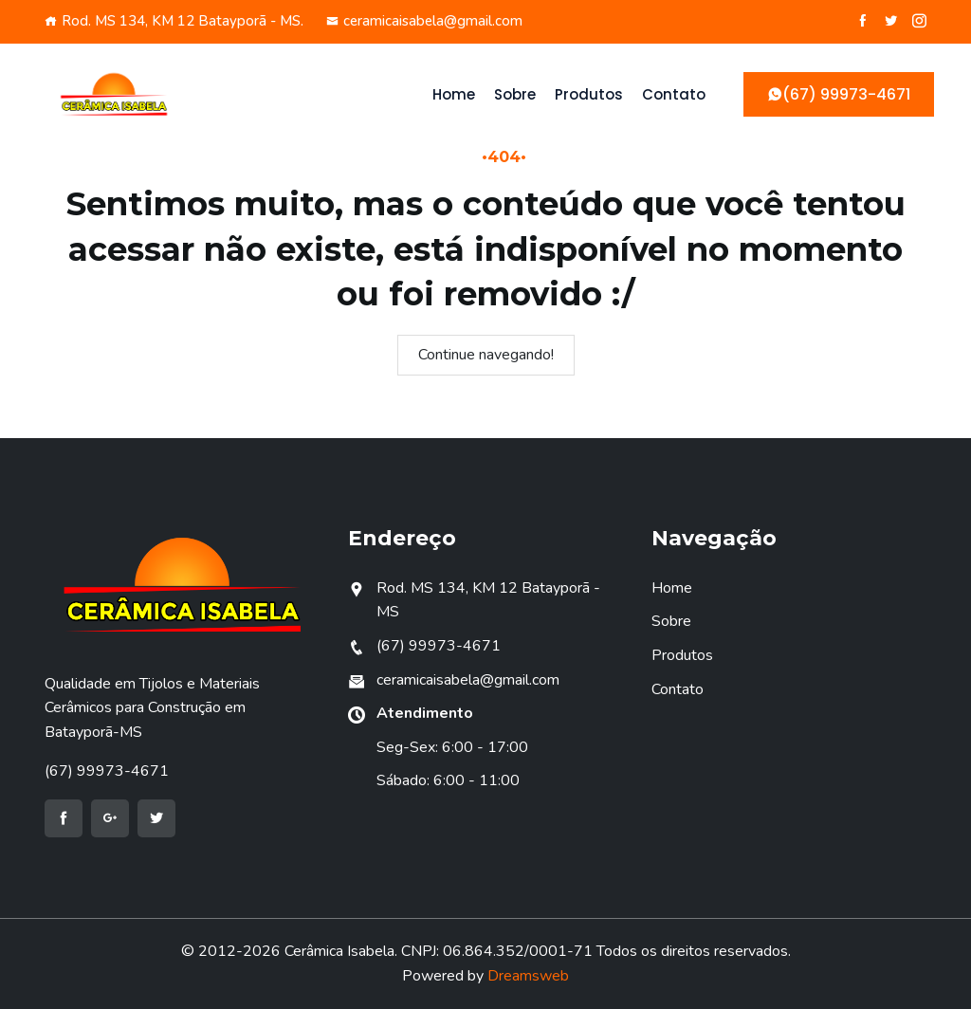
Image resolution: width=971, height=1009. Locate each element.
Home (453, 94)
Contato (673, 94)
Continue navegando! (486, 354)
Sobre (515, 94)
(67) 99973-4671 (107, 771)
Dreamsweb (528, 975)
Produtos (589, 94)
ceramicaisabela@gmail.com (424, 20)
